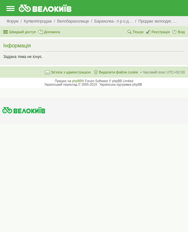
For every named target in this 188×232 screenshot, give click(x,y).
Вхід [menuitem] (181, 32)
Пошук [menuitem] (138, 32)
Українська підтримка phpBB (120, 84)
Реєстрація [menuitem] (160, 32)
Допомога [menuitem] (52, 32)
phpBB (77, 81)
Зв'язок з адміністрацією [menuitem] (71, 72)
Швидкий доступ (22, 32)
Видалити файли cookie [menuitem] (118, 72)
